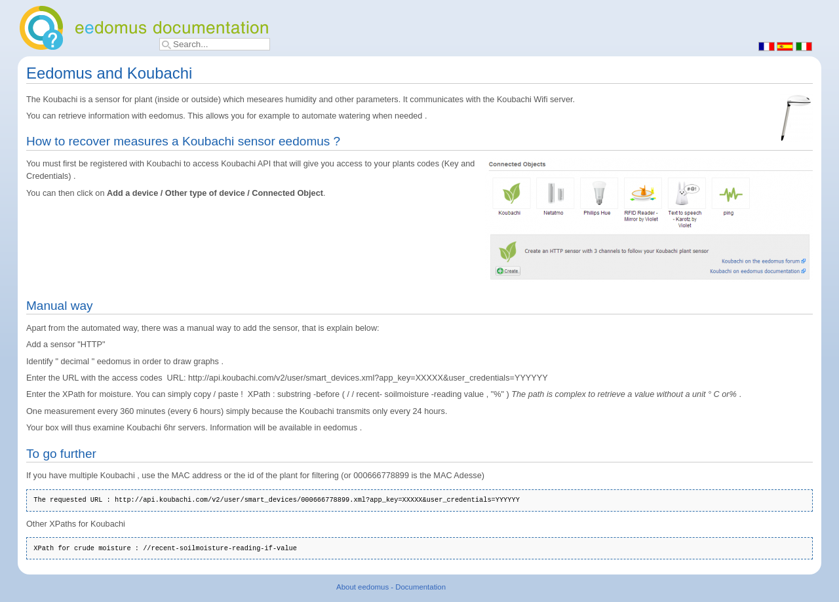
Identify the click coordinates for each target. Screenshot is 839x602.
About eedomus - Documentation (391, 587)
